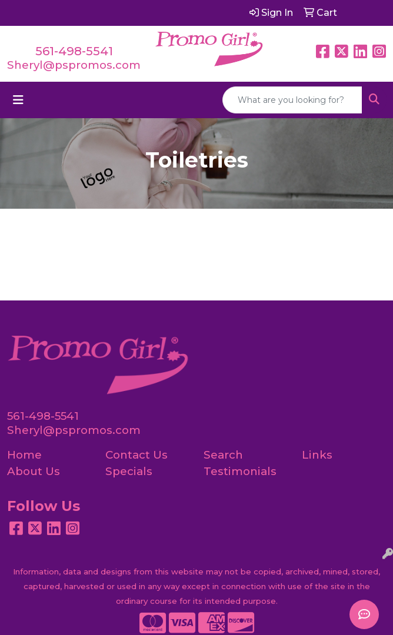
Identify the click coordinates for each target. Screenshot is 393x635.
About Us (33, 471)
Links (317, 455)
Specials (128, 471)
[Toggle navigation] (18, 100)
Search (223, 455)
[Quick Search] (292, 99)
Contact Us (136, 455)
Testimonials (240, 471)
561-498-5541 (74, 51)
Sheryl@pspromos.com (74, 65)
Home (24, 455)
